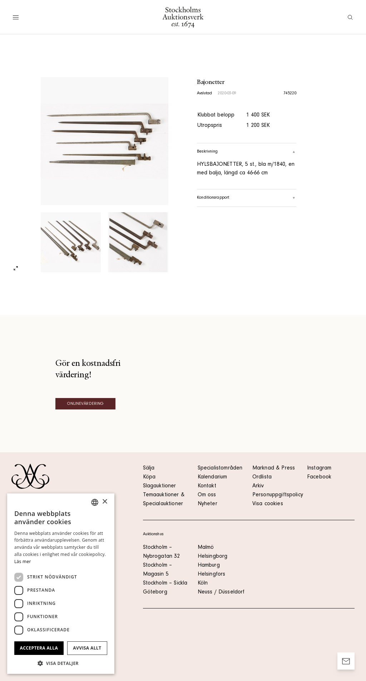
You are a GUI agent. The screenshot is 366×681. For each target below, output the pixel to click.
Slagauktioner (159, 486)
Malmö (206, 548)
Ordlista (262, 477)
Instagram (319, 468)
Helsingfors (212, 574)
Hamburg (209, 565)
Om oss (207, 495)
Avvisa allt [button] (87, 648)
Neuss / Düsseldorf (221, 592)
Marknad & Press (273, 468)
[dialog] (60, 583)
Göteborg (155, 592)
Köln (203, 583)
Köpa (149, 477)
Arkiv (258, 486)
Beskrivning (246, 151)
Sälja (149, 468)
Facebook (319, 477)
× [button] (104, 501)
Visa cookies (267, 504)
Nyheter (207, 504)
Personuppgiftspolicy (277, 495)
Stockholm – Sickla (165, 583)
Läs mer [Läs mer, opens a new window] (22, 561)
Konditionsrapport (246, 197)
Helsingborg (213, 557)
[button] (60, 663)
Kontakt (207, 486)
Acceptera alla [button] (39, 648)
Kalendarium (212, 477)
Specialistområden (220, 468)
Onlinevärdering (85, 404)
